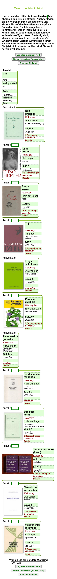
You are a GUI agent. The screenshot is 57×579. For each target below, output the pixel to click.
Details (28, 140)
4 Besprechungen (41, 474)
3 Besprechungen (30, 173)
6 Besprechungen (32, 436)
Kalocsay (30, 117)
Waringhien (31, 305)
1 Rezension (31, 135)
